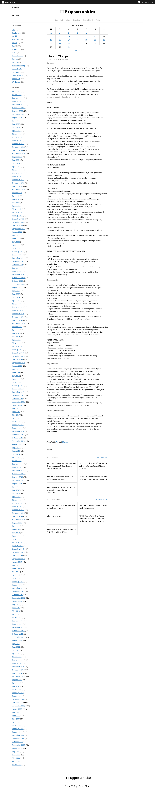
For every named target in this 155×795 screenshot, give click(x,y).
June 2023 (16, 199)
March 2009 (16, 725)
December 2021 (18, 258)
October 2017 (17, 398)
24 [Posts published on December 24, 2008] (69, 43)
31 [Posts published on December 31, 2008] (69, 47)
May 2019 (16, 336)
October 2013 (17, 555)
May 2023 (16, 202)
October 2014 (17, 516)
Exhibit (15, 36)
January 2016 (17, 467)
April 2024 (16, 166)
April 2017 (16, 418)
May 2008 (16, 758)
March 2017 (16, 421)
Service (15, 62)
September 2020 (18, 284)
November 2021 (18, 261)
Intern (68, 20)
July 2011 (15, 643)
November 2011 (18, 630)
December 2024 (18, 143)
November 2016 (18, 434)
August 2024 (17, 157)
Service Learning (18, 65)
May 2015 (16, 493)
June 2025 (16, 124)
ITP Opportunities (77, 11)
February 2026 (17, 98)
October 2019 (17, 320)
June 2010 (16, 686)
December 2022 (18, 219)
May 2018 (16, 376)
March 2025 (16, 134)
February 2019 (17, 346)
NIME (14, 52)
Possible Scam (17, 56)
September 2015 (18, 480)
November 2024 (18, 147)
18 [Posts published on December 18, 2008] (77, 40)
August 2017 (17, 405)
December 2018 (18, 353)
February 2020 (17, 307)
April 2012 (16, 614)
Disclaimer (77, 20)
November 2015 (18, 474)
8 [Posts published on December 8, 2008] (51, 36)
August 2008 (17, 748)
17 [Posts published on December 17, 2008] (69, 40)
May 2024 (16, 163)
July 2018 (15, 369)
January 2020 (17, 310)
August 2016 (17, 444)
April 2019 (16, 340)
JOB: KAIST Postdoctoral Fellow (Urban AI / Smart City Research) (93, 478)
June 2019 (16, 333)
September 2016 (18, 441)
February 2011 (17, 660)
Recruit (15, 59)
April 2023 (16, 206)
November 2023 (18, 183)
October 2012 (17, 594)
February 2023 (17, 212)
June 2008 (16, 755)
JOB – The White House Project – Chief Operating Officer (61, 530)
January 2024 (17, 176)
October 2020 (17, 281)
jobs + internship (54, 516)
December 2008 (18, 735)
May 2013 (16, 572)
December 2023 (18, 179)
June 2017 (16, 411)
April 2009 (16, 722)
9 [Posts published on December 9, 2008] (59, 36)
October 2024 (17, 150)
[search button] (15, 7)
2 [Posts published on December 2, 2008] (59, 33)
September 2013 (18, 559)
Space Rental (17, 69)
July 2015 (15, 487)
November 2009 (18, 699)
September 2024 (18, 153)
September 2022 (18, 228)
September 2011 (18, 637)
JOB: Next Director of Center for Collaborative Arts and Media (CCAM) (93, 466)
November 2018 (18, 356)
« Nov (75, 50)
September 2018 (18, 362)
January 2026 (17, 101)
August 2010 (17, 679)
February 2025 (17, 137)
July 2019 (15, 330)
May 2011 (16, 650)
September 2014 (18, 519)
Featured (15, 39)
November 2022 (18, 222)
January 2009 (17, 732)
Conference (16, 33)
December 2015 (18, 470)
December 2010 (18, 666)
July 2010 (15, 683)
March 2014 (16, 539)
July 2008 (15, 751)
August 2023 (17, 193)
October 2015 (17, 477)
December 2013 (18, 549)
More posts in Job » (102, 457)
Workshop (16, 82)
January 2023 (17, 215)
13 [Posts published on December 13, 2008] (95, 36)
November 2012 (18, 591)
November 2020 (18, 277)
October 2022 (17, 225)
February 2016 (17, 464)
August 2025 (17, 117)
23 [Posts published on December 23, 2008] (60, 43)
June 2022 (16, 238)
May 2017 (16, 415)
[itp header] (77, 2)
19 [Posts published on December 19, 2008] (86, 40)
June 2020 (16, 294)
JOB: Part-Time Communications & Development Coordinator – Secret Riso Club (61, 466)
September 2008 (18, 745)
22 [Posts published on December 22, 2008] (51, 43)
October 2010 (17, 673)
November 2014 (18, 513)
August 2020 (17, 287)
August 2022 (17, 232)
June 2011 (16, 647)
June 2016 (16, 451)
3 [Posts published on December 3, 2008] (68, 33)
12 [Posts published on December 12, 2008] (86, 36)
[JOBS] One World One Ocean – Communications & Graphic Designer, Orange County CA (92, 518)
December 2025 (18, 104)
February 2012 (17, 621)
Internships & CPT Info (91, 20)
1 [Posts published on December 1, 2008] (51, 33)
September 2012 (18, 598)
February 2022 (17, 251)
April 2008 (16, 761)
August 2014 (17, 523)
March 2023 (16, 209)
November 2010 (18, 670)
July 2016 (15, 447)
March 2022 (16, 248)
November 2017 (18, 395)
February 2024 (17, 173)
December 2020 (18, 274)
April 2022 (16, 245)
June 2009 (16, 715)
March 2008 (16, 764)
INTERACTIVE (147, 2)
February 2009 (17, 728)
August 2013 (17, 562)
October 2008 (17, 742)
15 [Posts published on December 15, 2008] (51, 40)
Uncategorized (17, 75)
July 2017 (15, 408)
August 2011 (17, 640)
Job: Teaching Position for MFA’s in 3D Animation (93, 506)
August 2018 (17, 366)
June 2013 (16, 568)
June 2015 (16, 490)
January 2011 (17, 663)
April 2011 (16, 653)
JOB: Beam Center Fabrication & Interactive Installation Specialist (61, 490)
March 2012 (16, 617)
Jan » (80, 50)
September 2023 (18, 189)
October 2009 (17, 702)
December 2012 (18, 588)
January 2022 (17, 255)
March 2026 (16, 94)
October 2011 (17, 634)
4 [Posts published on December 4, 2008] (77, 33)
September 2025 (18, 114)
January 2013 (17, 585)
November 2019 (18, 317)
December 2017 (18, 392)
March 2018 (16, 382)
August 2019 (17, 326)
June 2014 (16, 529)
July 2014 (15, 526)
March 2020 (16, 304)
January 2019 (17, 349)
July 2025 (15, 121)
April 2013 (16, 575)
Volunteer (16, 78)
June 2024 (16, 160)
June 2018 (16, 372)
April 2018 (16, 379)
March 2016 (16, 460)
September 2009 (18, 706)
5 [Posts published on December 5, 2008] (86, 33)
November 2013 (18, 552)
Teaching (15, 72)
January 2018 (17, 389)
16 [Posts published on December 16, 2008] (60, 40)
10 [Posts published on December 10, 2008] (69, 36)
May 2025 (16, 127)
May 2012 (16, 611)
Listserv (15, 49)
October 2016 (17, 438)
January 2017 (17, 428)
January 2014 (17, 545)
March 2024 (16, 170)
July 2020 (15, 291)
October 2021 (17, 264)
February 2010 (17, 693)
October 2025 (17, 111)
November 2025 (18, 108)
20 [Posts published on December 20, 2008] (95, 40)
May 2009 (16, 719)
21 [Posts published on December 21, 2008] (104, 40)
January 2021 (17, 271)
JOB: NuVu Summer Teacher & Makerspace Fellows (60, 478)
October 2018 (17, 359)
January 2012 (17, 624)
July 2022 (15, 235)
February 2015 (17, 503)
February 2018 (17, 385)
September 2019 (18, 323)
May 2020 (16, 297)
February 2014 (17, 542)
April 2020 (16, 300)
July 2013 (15, 565)
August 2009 (17, 709)
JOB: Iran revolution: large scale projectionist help (61, 506)
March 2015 (16, 500)
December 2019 (18, 313)
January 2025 (17, 140)
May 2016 (16, 454)
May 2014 (16, 532)
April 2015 (16, 496)
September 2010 (18, 676)
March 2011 (16, 657)
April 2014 (16, 536)
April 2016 (16, 457)
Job (56, 20)
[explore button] (139, 2)
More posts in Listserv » (101, 499)
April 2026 (16, 91)
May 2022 (16, 242)
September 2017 (18, 402)
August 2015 (17, 483)
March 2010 (16, 689)
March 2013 (16, 578)
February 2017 (17, 425)
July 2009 (15, 712)
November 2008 (18, 738)
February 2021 (17, 268)
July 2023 (15, 196)
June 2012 (16, 608)
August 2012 (17, 601)
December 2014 (18, 510)
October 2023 (17, 186)
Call (61, 20)
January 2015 (17, 506)
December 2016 (18, 431)
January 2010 (17, 696)
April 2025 (16, 130)
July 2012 (15, 604)
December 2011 (18, 627)
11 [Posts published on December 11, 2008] (77, 36)
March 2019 (16, 343)
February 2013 (17, 581)
